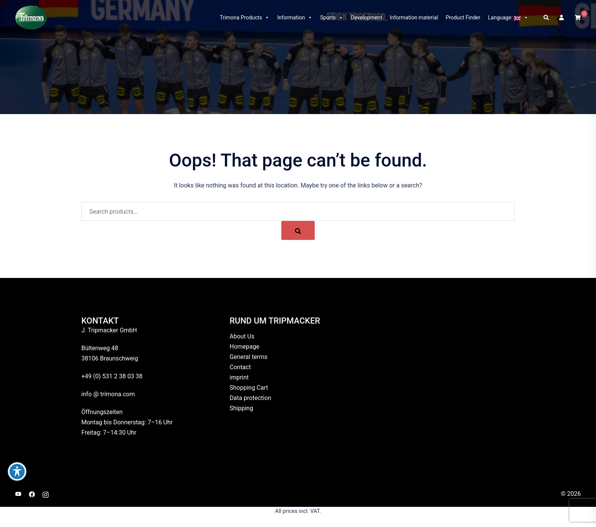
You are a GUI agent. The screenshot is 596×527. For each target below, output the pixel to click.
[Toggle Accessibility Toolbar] (17, 471)
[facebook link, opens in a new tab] (32, 493)
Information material (414, 17)
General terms (249, 356)
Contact (240, 367)
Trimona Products (244, 17)
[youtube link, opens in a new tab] (18, 493)
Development (366, 17)
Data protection (250, 398)
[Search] (298, 230)
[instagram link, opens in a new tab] (46, 493)
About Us (242, 336)
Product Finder (462, 17)
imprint (239, 377)
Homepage (244, 346)
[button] (547, 17)
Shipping (241, 408)
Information (294, 17)
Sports (331, 17)
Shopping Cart (249, 387)
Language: (508, 17)
